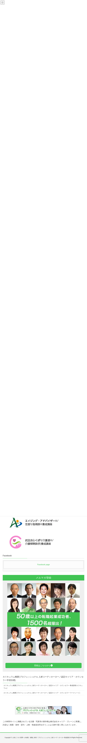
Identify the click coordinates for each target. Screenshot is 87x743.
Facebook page (43, 565)
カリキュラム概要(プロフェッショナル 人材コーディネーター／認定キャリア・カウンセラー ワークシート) (42, 693)
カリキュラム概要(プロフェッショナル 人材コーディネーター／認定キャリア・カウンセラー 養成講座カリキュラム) (43, 687)
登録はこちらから (43, 665)
